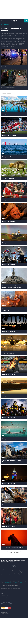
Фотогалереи (5, 24)
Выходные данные (5, 612)
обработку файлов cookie (6, 579)
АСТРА (2, 593)
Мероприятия (12, 561)
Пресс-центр (17, 560)
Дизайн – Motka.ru (5, 613)
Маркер (2, 592)
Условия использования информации (9, 610)
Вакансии (23, 560)
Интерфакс (14, 20)
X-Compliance (3, 590)
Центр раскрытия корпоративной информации (9, 599)
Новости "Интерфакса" (5, 597)
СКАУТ (2, 591)
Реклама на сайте (5, 561)
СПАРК (2, 589)
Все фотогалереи (14, 552)
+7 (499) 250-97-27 (18, 582)
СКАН (2, 598)
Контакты (3, 560)
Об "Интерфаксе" (10, 560)
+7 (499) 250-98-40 (8, 582)
